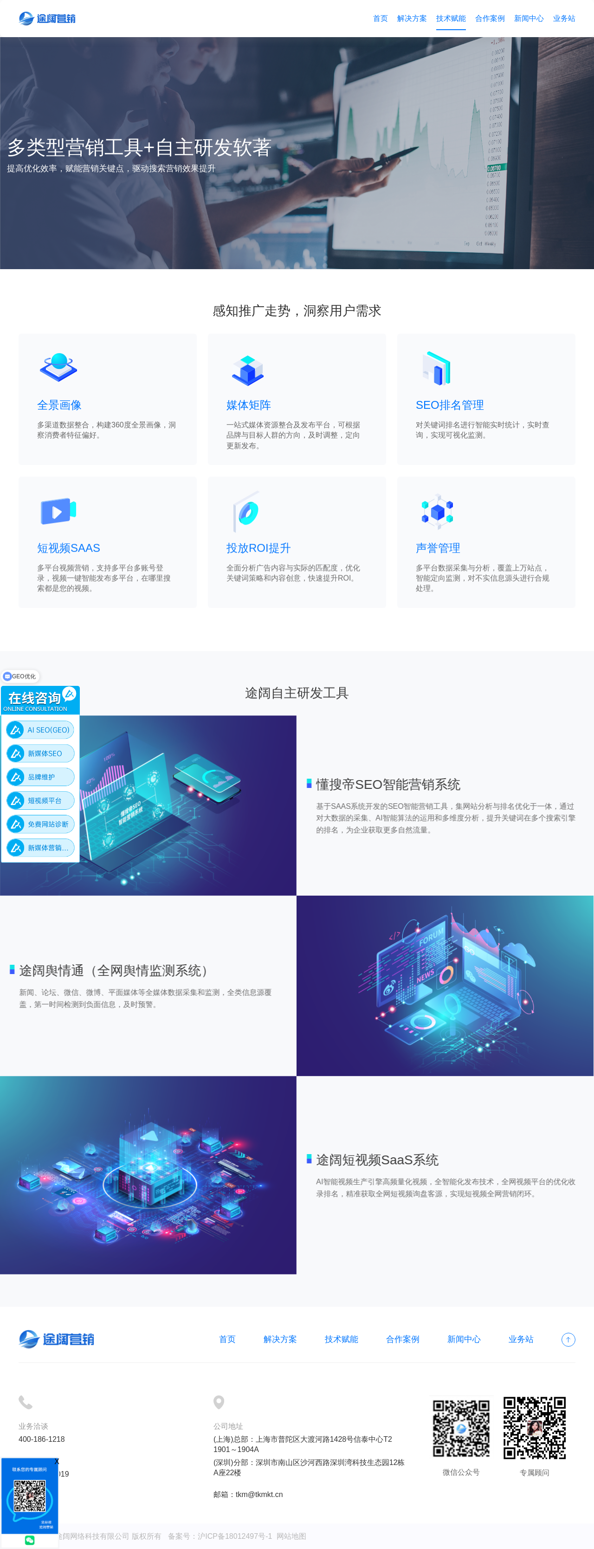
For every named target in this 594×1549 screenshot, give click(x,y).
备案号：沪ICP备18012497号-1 (220, 1536)
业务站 (564, 18)
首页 (380, 18)
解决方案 (412, 18)
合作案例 (490, 18)
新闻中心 (529, 18)
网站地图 (291, 1536)
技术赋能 (451, 18)
